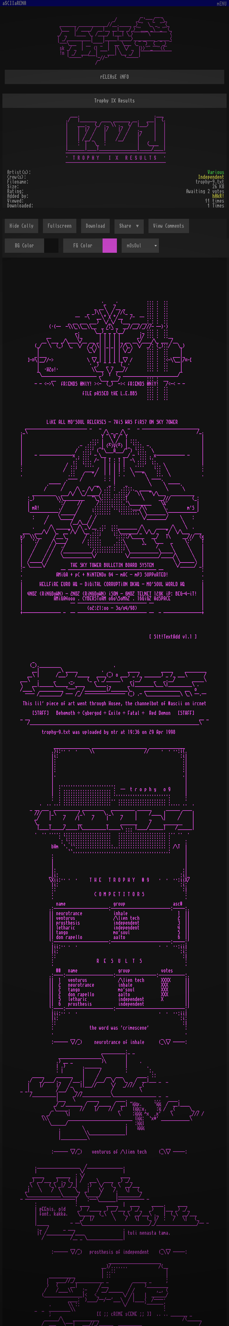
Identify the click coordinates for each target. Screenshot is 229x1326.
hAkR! (218, 196)
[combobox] (140, 245)
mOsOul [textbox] (134, 245)
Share (126, 226)
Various (216, 172)
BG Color (24, 245)
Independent (211, 177)
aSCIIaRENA (14, 3)
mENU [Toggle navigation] (222, 4)
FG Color (82, 245)
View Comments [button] (168, 226)
